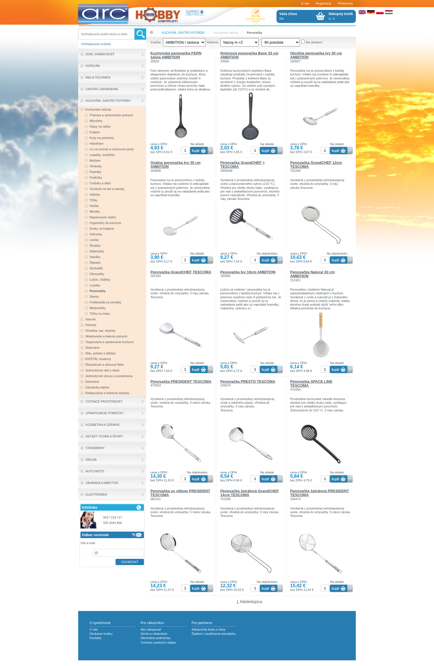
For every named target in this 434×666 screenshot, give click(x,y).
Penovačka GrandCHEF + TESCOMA (242, 164)
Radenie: (213, 42)
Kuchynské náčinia (226, 32)
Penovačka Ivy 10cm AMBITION (248, 272)
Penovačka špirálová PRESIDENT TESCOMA (319, 493)
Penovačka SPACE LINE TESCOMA (311, 383)
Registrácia (323, 3)
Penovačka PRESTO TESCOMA (247, 381)
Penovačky (254, 32)
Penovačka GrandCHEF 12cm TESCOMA (316, 164)
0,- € (341, 16)
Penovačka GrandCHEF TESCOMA (180, 272)
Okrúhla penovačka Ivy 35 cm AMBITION (316, 55)
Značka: (155, 42)
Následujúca (251, 601)
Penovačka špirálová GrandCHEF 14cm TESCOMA (249, 493)
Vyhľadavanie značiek (96, 44)
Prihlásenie (345, 3)
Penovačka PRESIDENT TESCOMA (180, 381)
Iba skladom (314, 42)
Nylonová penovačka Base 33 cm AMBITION (249, 55)
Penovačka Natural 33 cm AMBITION (312, 274)
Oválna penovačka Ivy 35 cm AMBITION (175, 164)
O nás (305, 3)
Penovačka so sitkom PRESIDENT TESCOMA (180, 493)
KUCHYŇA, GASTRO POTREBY (183, 32)
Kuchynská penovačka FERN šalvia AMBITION (175, 55)
